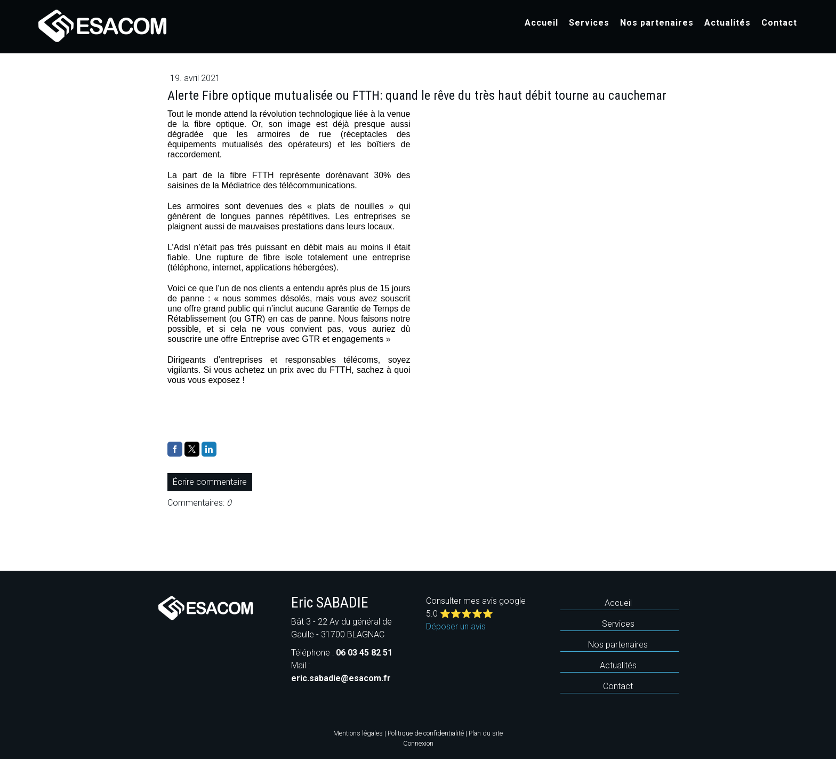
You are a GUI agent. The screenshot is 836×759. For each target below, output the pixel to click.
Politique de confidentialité (426, 733)
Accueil (541, 23)
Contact (779, 23)
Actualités (727, 23)
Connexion (418, 743)
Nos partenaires (657, 23)
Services (589, 23)
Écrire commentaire (210, 482)
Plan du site (486, 733)
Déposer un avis (456, 626)
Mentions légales (358, 733)
